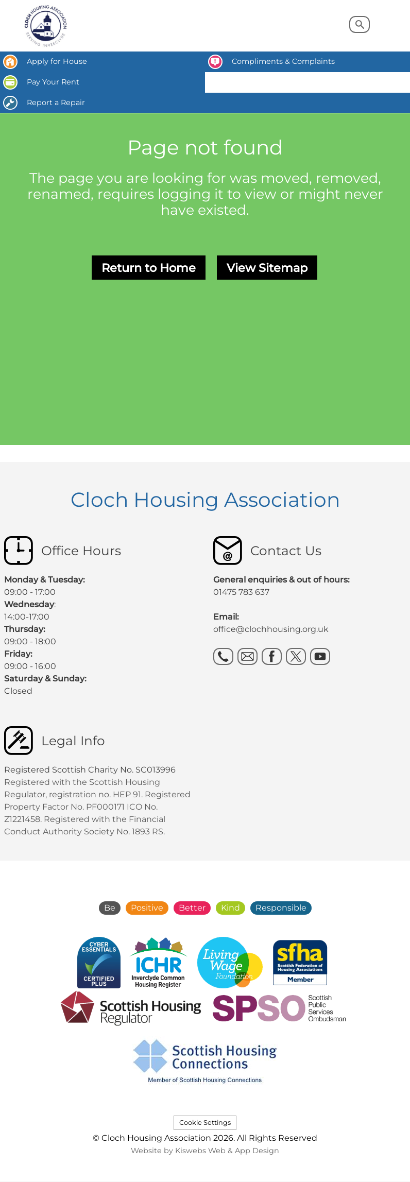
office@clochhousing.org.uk (271, 629)
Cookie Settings (205, 1122)
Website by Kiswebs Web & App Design (205, 1150)
